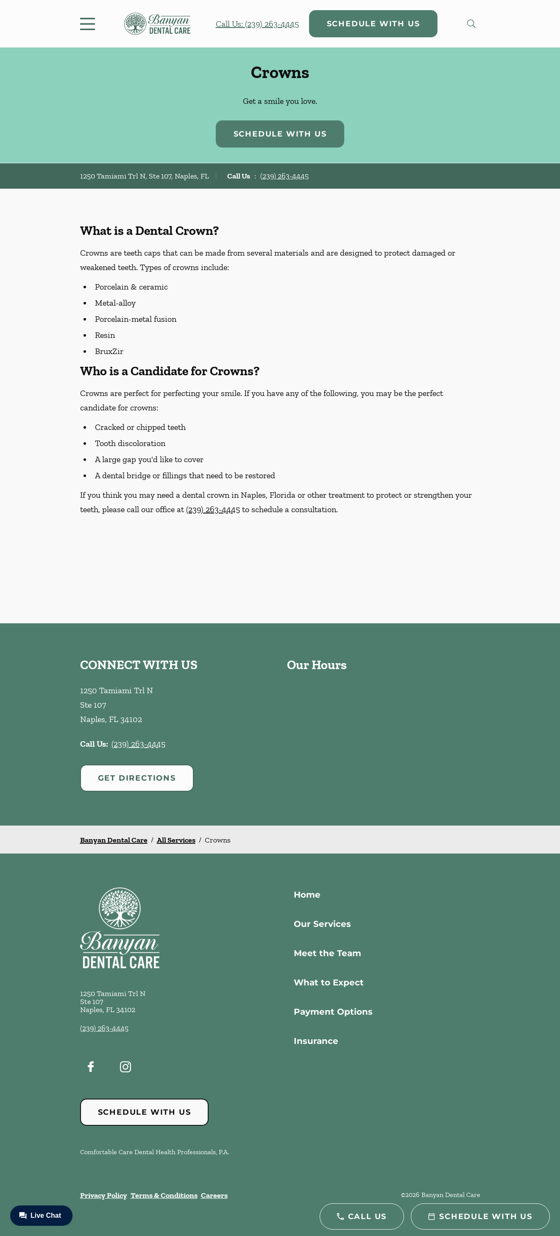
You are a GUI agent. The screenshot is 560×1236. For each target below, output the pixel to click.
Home (307, 895)
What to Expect (329, 982)
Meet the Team (327, 953)
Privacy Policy (103, 1195)
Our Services (322, 924)
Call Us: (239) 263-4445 (257, 24)
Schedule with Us (373, 23)
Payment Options (333, 1012)
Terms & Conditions (164, 1195)
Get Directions (137, 778)
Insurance (316, 1041)
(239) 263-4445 (284, 176)
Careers (214, 1195)
